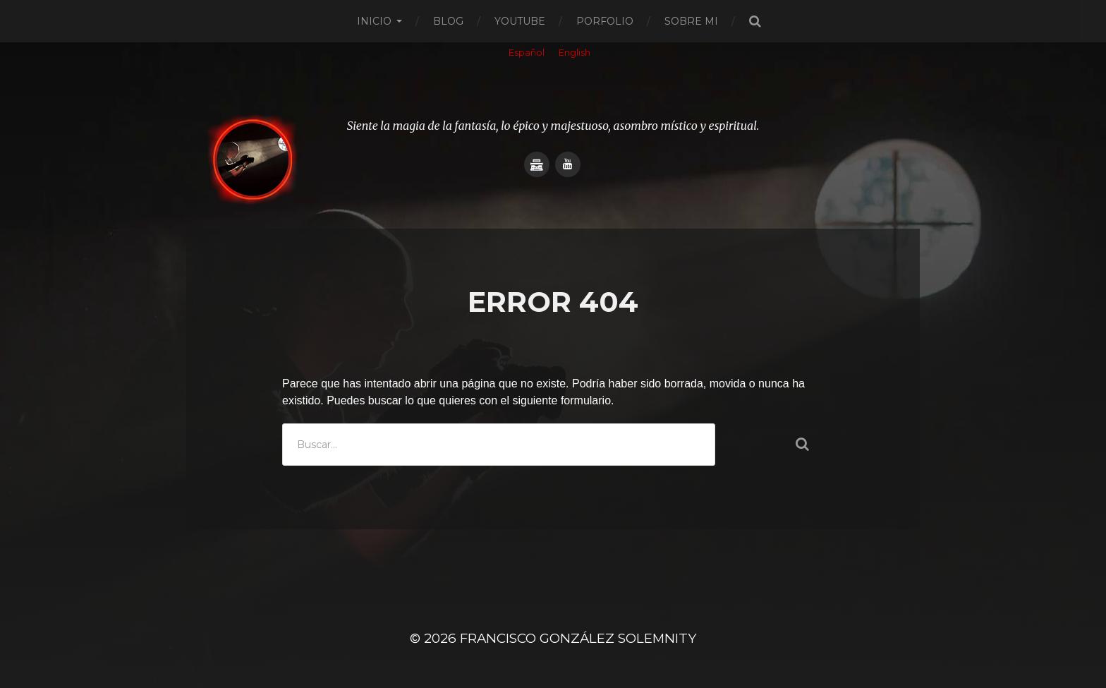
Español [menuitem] (527, 52)
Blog (448, 21)
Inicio (374, 21)
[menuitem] (527, 53)
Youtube (519, 21)
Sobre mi (691, 21)
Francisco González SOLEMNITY (578, 638)
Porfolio (604, 21)
